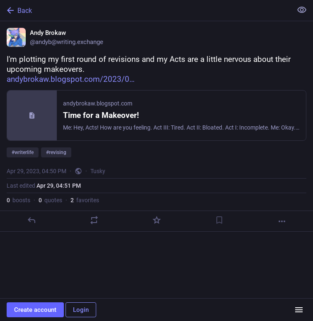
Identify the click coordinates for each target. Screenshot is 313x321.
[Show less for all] (302, 10)
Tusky (97, 171)
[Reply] (31, 220)
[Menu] (298, 310)
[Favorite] (157, 220)
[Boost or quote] (94, 220)
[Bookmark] (219, 220)
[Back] (145, 10)
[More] (282, 221)
